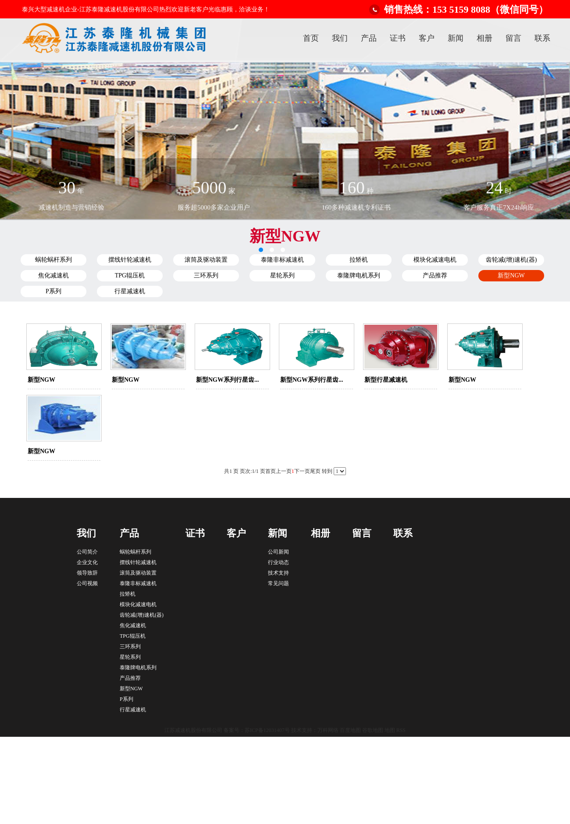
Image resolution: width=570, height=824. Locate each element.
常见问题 (278, 583)
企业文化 (87, 562)
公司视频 (87, 583)
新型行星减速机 (385, 379)
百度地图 (350, 730)
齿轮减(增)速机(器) (511, 259)
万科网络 (328, 730)
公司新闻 (278, 552)
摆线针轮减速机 (129, 259)
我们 (340, 38)
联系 (542, 38)
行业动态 (278, 562)
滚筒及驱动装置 (206, 259)
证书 (398, 38)
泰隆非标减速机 (282, 259)
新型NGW (511, 275)
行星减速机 (129, 291)
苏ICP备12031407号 (267, 730)
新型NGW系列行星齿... (227, 379)
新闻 (455, 38)
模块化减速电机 (434, 259)
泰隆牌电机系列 (358, 275)
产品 (369, 38)
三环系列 (206, 275)
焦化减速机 (53, 275)
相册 (484, 38)
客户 (427, 38)
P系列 (53, 291)
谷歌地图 (372, 730)
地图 (390, 730)
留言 (513, 38)
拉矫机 (358, 259)
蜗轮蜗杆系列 (53, 259)
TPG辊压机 (130, 275)
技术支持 (278, 573)
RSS (401, 730)
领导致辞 (87, 573)
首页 (311, 38)
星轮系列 (282, 275)
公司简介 (87, 552)
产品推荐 (435, 275)
